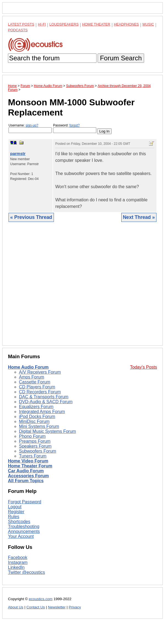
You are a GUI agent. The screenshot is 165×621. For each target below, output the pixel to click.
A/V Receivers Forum (40, 372)
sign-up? (32, 125)
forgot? (74, 125)
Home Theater (96, 24)
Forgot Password (24, 501)
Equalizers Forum (36, 406)
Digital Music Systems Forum (47, 431)
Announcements (24, 531)
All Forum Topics (25, 480)
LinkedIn (16, 567)
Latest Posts (21, 24)
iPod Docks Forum (37, 416)
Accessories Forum (28, 475)
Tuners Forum (32, 456)
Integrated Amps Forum (42, 411)
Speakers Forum (35, 446)
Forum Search (121, 58)
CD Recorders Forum (40, 391)
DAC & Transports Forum (43, 396)
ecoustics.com (41, 599)
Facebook (17, 557)
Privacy (75, 607)
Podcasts (18, 30)
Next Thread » (139, 217)
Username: (30, 128)
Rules (13, 516)
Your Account (21, 536)
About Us (15, 607)
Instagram (18, 562)
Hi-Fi (42, 24)
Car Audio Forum (26, 470)
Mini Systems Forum (39, 426)
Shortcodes (19, 521)
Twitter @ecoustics (26, 572)
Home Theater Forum (30, 466)
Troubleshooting (23, 526)
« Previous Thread (31, 217)
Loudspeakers (64, 24)
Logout (14, 506)
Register (16, 511)
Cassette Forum (34, 382)
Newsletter (56, 607)
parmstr (18, 153)
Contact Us (35, 607)
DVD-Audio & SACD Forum (46, 401)
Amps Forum (31, 377)
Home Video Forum (28, 461)
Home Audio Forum (28, 367)
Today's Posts (143, 367)
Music (148, 24)
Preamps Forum (35, 441)
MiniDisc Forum (34, 421)
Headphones (126, 24)
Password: (74, 128)
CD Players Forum (37, 387)
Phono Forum (32, 436)
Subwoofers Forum (37, 451)
